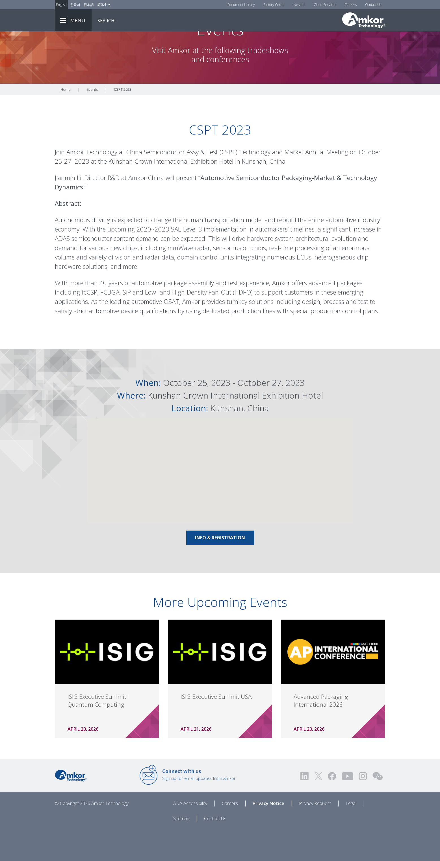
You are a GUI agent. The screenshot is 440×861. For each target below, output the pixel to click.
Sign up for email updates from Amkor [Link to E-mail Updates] (199, 805)
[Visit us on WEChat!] (377, 807)
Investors (298, 4)
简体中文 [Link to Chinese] (104, 4)
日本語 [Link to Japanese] (89, 4)
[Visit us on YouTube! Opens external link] (347, 807)
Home (65, 120)
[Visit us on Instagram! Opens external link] (362, 807)
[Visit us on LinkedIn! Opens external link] (304, 807)
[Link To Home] (363, 20)
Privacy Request (315, 835)
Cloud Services (325, 4)
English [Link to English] (61, 4)
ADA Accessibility (190, 835)
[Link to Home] (71, 806)
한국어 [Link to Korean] (75, 4)
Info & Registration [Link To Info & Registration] (220, 569)
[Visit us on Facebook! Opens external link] (331, 807)
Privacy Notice (268, 835)
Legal (351, 835)
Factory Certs (273, 4)
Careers (350, 4)
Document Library (241, 4)
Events (92, 120)
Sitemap (181, 850)
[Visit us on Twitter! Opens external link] (318, 807)
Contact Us (373, 4)
